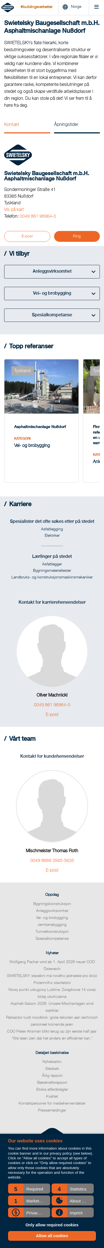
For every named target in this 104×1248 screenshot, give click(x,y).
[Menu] (96, 7)
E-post (27, 236)
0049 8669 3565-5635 (52, 861)
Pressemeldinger (52, 1110)
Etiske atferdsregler (52, 1090)
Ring (77, 236)
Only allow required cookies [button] (52, 1225)
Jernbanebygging (52, 925)
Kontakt (11, 125)
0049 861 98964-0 (38, 216)
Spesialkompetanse (52, 939)
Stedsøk (52, 1069)
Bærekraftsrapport (52, 1083)
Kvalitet (52, 1096)
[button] (29, 1189)
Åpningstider (66, 125)
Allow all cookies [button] (52, 1236)
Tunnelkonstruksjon (52, 932)
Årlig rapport (52, 1076)
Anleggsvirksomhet (52, 911)
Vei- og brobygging (52, 918)
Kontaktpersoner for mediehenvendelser (52, 1103)
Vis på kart (14, 210)
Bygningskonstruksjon (52, 904)
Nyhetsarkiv (52, 1062)
